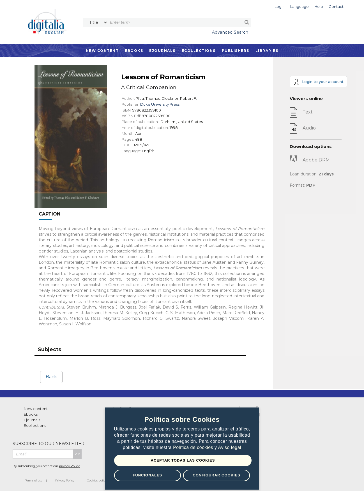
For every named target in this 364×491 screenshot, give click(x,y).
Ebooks (134, 50)
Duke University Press (159, 104)
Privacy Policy (69, 466)
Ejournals (162, 50)
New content (36, 408)
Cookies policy (97, 480)
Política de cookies (194, 447)
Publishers (235, 50)
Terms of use (33, 480)
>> (77, 454)
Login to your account (319, 82)
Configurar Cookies (216, 475)
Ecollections (199, 50)
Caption (49, 214)
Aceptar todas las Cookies (183, 460)
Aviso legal (229, 447)
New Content (102, 50)
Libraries (266, 50)
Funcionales (147, 475)
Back (51, 376)
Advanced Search (230, 32)
